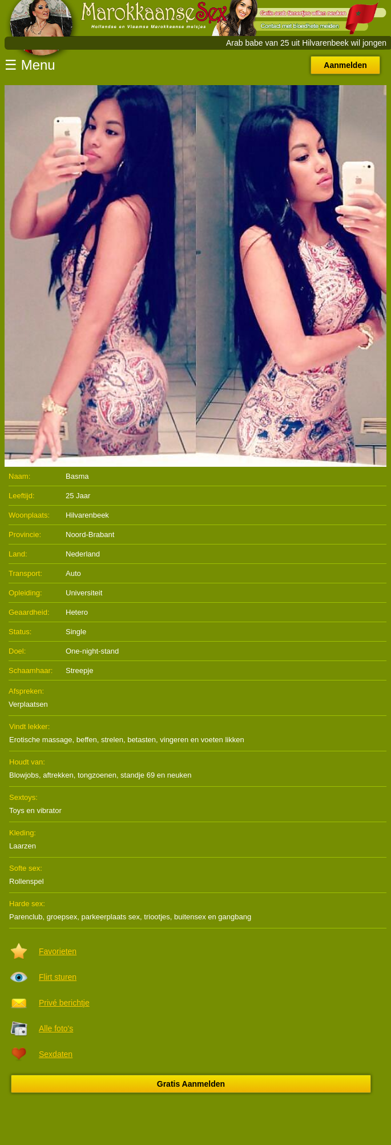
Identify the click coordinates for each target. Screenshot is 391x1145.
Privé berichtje (64, 1002)
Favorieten (57, 951)
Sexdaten (55, 1054)
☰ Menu (30, 65)
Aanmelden (345, 65)
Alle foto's (56, 1028)
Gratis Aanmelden (191, 1083)
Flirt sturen (57, 977)
